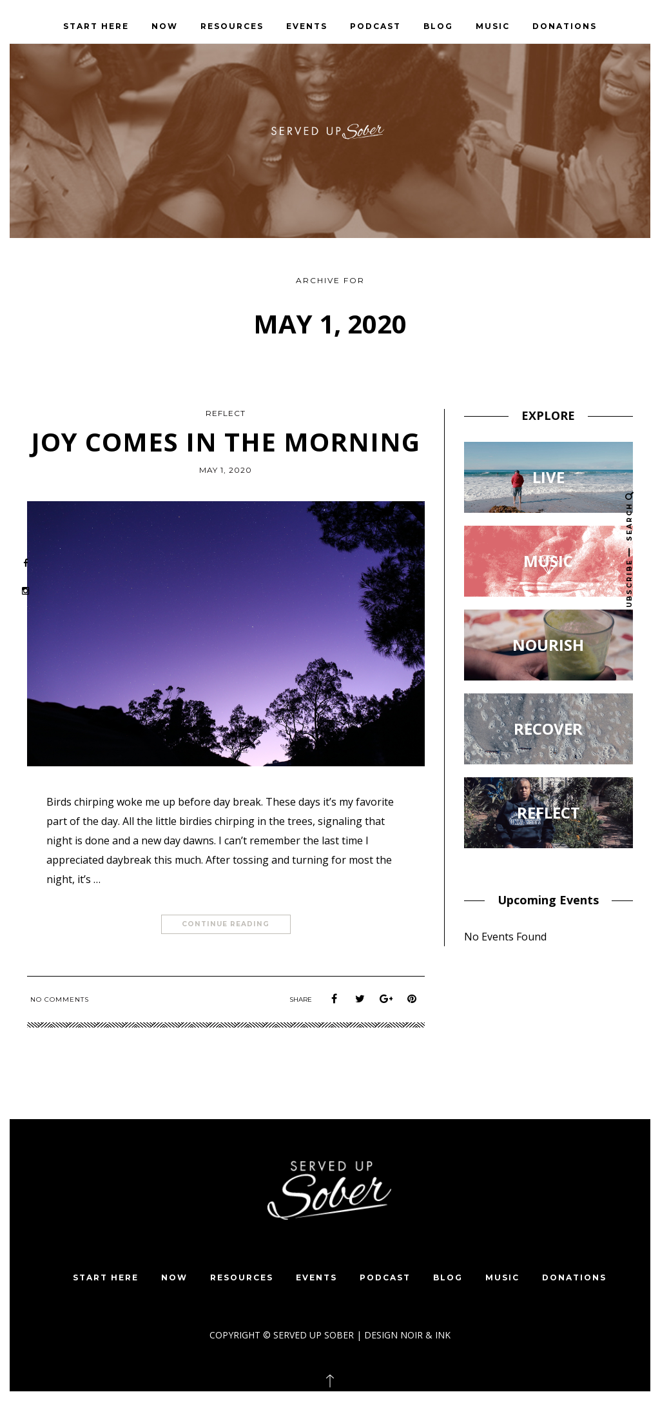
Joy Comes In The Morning (225, 441)
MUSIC (493, 26)
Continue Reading (225, 925)
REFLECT (226, 413)
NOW (164, 26)
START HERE (96, 26)
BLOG (438, 26)
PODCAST (375, 26)
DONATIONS (564, 26)
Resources (232, 26)
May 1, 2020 (225, 470)
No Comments (59, 999)
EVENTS (306, 26)
